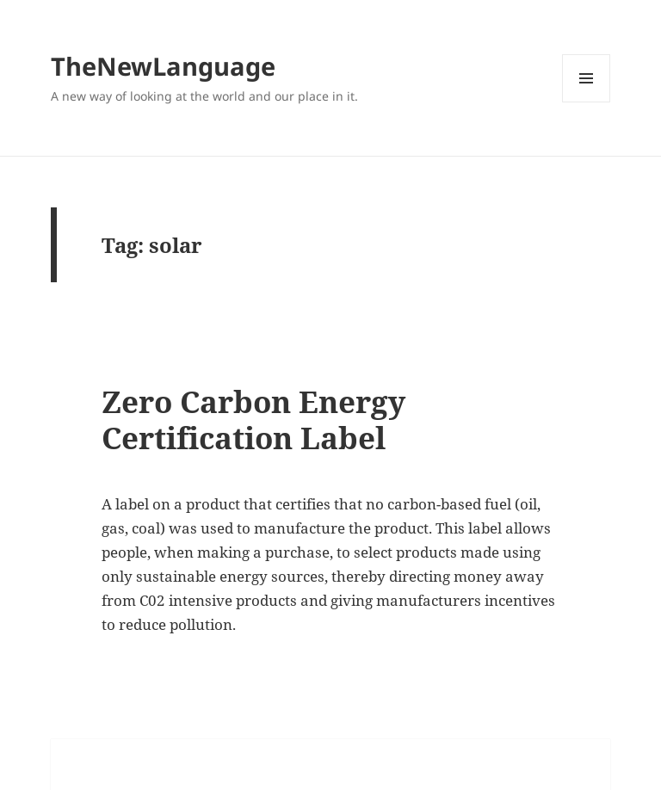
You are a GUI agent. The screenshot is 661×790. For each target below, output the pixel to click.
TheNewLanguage (163, 66)
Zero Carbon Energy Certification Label (253, 419)
